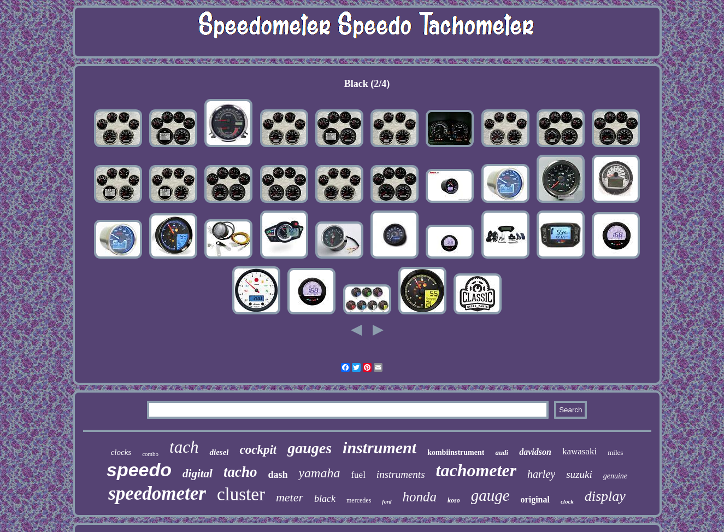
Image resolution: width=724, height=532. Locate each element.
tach (183, 447)
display (605, 496)
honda (420, 496)
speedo (139, 469)
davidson (535, 452)
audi (501, 452)
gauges (309, 448)
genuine (615, 476)
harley (541, 474)
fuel (358, 475)
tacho (240, 472)
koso (454, 500)
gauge (490, 495)
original (535, 499)
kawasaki (579, 451)
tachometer (476, 470)
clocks (121, 452)
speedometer (157, 493)
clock (567, 501)
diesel (218, 452)
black (324, 498)
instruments (400, 474)
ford (386, 502)
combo (150, 454)
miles (615, 452)
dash (277, 474)
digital (198, 473)
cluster (241, 494)
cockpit (257, 450)
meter (289, 497)
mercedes (358, 500)
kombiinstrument (455, 452)
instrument (379, 448)
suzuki (579, 474)
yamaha (319, 473)
